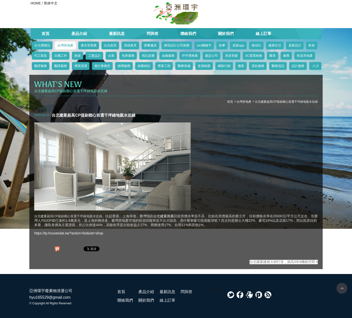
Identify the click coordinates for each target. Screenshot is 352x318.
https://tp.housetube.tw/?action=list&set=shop (68, 233)
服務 (286, 55)
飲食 (311, 45)
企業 (111, 55)
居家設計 (294, 45)
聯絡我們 (188, 34)
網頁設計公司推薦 (176, 45)
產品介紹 (79, 34)
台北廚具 (110, 45)
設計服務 (298, 66)
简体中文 (50, 3)
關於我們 (226, 34)
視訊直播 (148, 55)
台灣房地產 (65, 45)
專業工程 (164, 66)
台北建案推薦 (163, 216)
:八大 (315, 66)
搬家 (241, 66)
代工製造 (40, 55)
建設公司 (211, 55)
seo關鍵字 (204, 45)
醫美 (272, 55)
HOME (36, 3)
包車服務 (128, 55)
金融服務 (168, 55)
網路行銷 (224, 66)
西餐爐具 (150, 45)
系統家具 (130, 45)
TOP (342, 288)
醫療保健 (184, 66)
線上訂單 (263, 34)
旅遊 (77, 55)
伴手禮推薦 (190, 55)
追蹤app (238, 45)
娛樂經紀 (144, 66)
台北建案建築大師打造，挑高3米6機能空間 (284, 262)
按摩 (222, 45)
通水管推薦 (89, 45)
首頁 (45, 34)
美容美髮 (231, 55)
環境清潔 (80, 66)
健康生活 (274, 45)
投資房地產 (305, 55)
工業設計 (94, 55)
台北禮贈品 (42, 45)
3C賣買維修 (253, 55)
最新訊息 (117, 34)
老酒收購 (204, 66)
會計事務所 (102, 66)
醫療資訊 (278, 66)
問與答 (152, 34)
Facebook (212, 289)
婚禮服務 (124, 66)
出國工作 (60, 55)
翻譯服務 (40, 66)
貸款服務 (258, 66)
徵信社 (256, 45)
